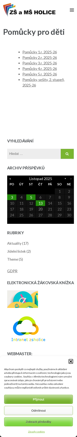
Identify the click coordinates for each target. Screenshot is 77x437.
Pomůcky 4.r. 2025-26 (39, 68)
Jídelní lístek (16, 251)
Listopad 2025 (40, 178)
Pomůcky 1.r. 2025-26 (39, 52)
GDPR (12, 271)
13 (40, 203)
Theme (12, 259)
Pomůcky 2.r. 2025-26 (39, 57)
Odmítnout (38, 410)
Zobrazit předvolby (38, 421)
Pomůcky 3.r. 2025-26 (39, 63)
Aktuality (14, 243)
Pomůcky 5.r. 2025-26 (39, 74)
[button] (71, 361)
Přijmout (38, 399)
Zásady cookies (36, 431)
